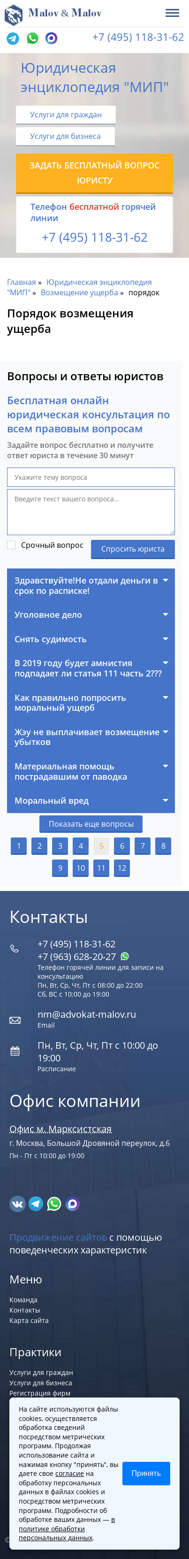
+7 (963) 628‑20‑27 (83, 956)
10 (80, 868)
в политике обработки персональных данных (67, 1528)
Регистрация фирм (39, 1393)
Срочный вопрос (52, 545)
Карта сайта (29, 1320)
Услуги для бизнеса (65, 136)
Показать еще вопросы (91, 824)
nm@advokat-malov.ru (87, 1014)
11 (101, 868)
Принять (146, 1473)
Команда (23, 1299)
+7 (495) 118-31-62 (138, 37)
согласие (69, 1473)
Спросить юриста (133, 549)
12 (122, 868)
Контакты (24, 1310)
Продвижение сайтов (58, 1237)
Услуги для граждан (66, 114)
